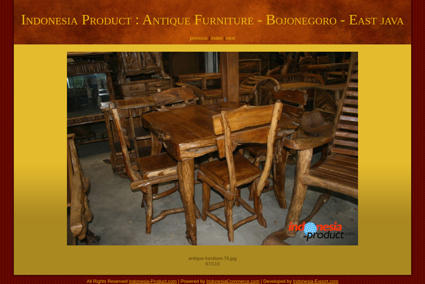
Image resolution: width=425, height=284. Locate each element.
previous (198, 38)
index (217, 38)
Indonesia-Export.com (315, 281)
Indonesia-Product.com (153, 281)
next (230, 38)
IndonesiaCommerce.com (232, 281)
